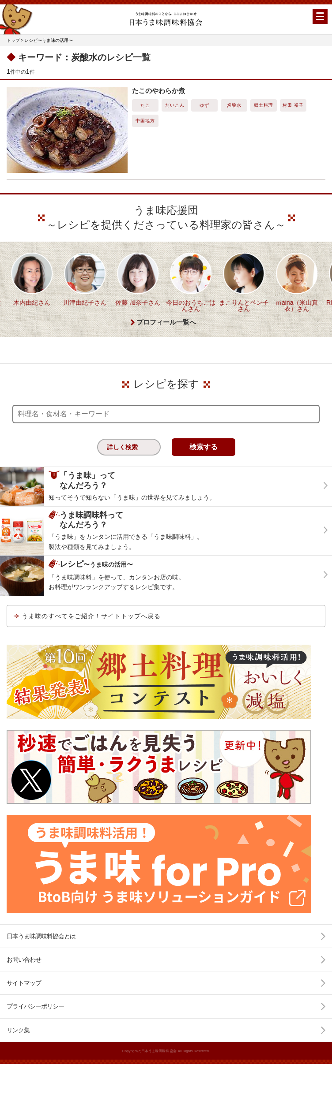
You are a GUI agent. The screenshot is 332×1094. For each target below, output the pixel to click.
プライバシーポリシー (35, 1024)
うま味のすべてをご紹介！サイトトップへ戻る (91, 634)
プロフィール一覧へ (166, 340)
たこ (145, 105)
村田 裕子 (293, 105)
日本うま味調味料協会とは (41, 954)
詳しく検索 (122, 465)
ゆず (204, 105)
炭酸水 (234, 105)
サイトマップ (24, 1001)
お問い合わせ (24, 977)
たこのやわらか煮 (158, 90)
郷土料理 (263, 105)
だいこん (175, 105)
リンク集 (18, 1048)
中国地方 (145, 120)
